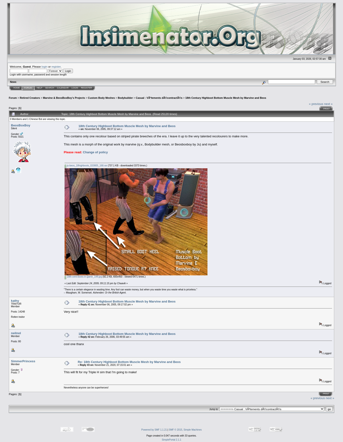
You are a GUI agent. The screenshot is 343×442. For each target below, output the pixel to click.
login (45, 66)
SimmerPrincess (23, 361)
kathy (15, 301)
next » (328, 104)
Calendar (63, 88)
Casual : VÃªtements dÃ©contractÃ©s (159, 97)
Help (39, 88)
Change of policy (95, 152)
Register (86, 88)
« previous (316, 104)
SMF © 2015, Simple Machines (185, 429)
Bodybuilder (125, 97)
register (56, 66)
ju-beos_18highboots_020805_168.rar (86, 165)
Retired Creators (30, 97)
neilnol (16, 333)
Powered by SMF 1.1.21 (154, 429)
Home (16, 88)
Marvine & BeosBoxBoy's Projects (64, 97)
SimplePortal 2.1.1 (171, 439)
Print (326, 109)
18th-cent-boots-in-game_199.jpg (83, 276)
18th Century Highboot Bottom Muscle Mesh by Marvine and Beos (225, 97)
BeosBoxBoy (20, 125)
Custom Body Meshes (101, 97)
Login (74, 88)
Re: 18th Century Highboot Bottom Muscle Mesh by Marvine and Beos (129, 362)
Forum (28, 88)
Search (49, 88)
